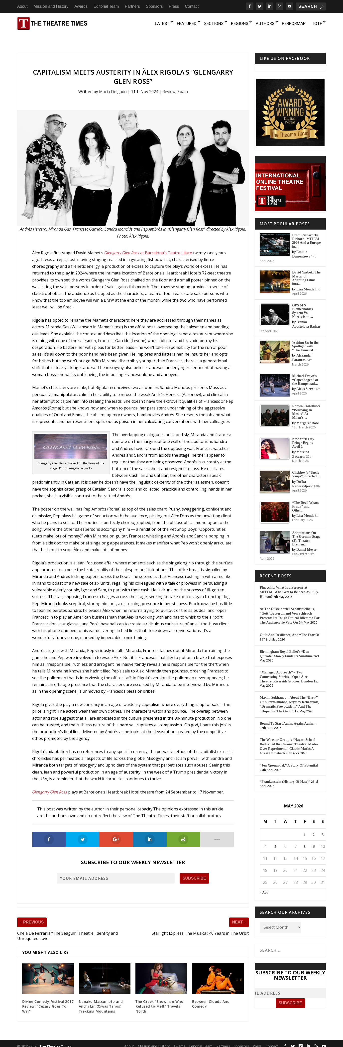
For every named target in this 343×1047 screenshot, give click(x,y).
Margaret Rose (307, 413)
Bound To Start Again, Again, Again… (288, 714)
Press (174, 6)
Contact (192, 6)
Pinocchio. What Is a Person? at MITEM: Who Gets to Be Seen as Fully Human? (289, 582)
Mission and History (51, 6)
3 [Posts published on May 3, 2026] (323, 825)
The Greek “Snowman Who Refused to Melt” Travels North (159, 996)
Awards (81, 6)
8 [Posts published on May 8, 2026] (305, 837)
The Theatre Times (55, 1036)
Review (168, 82)
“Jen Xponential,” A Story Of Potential (289, 756)
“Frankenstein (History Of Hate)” (285, 772)
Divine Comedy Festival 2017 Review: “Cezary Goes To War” (48, 996)
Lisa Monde (305, 279)
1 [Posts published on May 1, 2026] (305, 825)
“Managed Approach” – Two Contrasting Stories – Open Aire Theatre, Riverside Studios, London (286, 667)
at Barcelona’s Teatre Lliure (148, 243)
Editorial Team (106, 6)
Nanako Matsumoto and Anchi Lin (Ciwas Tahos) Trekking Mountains (101, 996)
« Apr (264, 882)
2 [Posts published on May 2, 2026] (314, 825)
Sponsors (154, 6)
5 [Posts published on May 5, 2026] (275, 837)
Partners (132, 6)
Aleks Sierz (304, 379)
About (22, 6)
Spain (182, 82)
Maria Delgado (113, 82)
